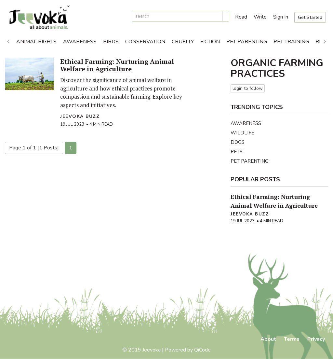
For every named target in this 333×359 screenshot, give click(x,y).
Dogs (238, 142)
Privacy (316, 339)
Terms (292, 339)
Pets (237, 151)
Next (325, 40)
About (268, 339)
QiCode (202, 349)
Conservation (145, 41)
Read (241, 17)
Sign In (280, 17)
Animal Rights (36, 41)
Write (260, 17)
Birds (111, 41)
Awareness (80, 41)
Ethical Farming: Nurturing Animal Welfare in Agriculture (117, 65)
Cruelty (183, 41)
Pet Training (291, 41)
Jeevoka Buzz (80, 116)
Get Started (310, 17)
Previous (8, 40)
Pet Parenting (246, 41)
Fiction (210, 41)
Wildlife (242, 133)
